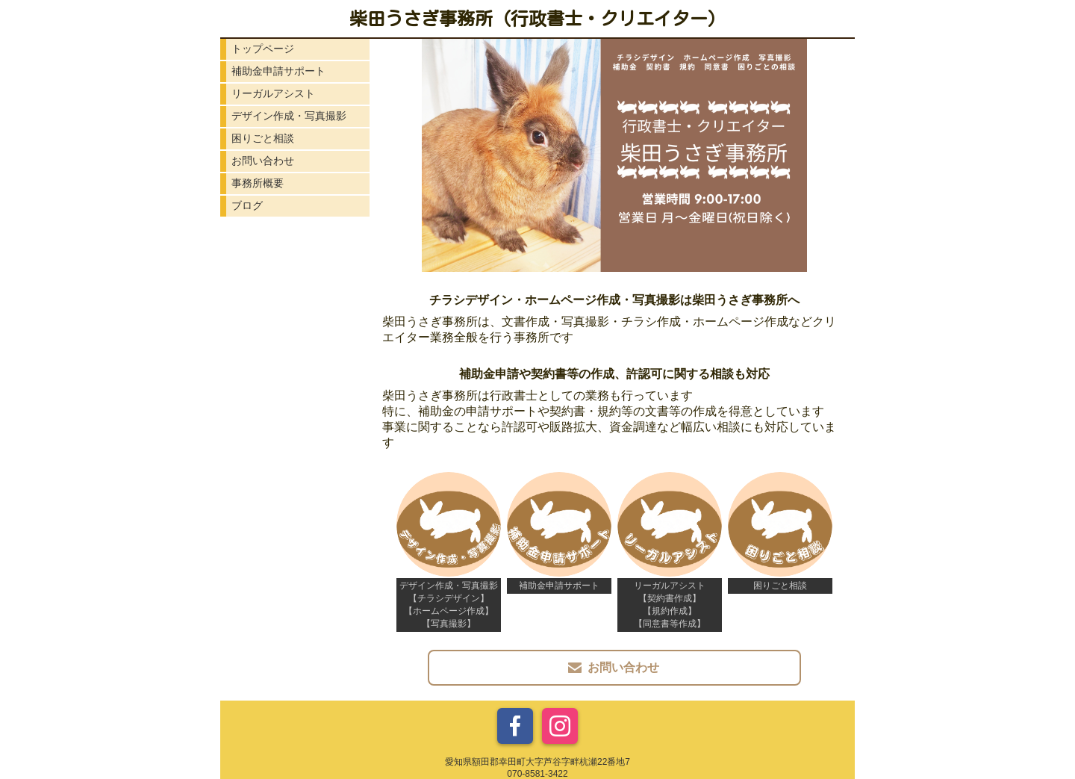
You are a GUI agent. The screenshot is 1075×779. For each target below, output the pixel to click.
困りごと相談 (262, 138)
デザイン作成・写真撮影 (288, 116)
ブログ (247, 205)
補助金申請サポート (278, 71)
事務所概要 (257, 183)
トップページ (262, 49)
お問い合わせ (262, 161)
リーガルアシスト (273, 93)
